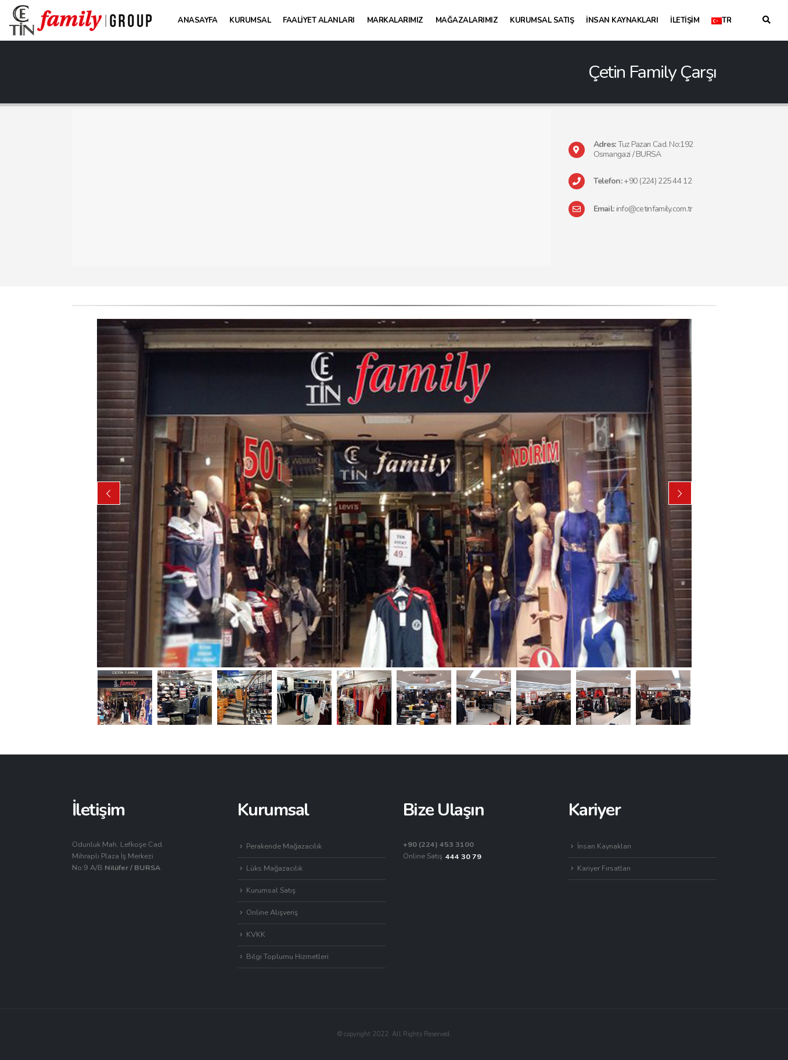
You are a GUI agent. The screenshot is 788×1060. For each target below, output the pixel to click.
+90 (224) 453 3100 (438, 844)
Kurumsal (250, 20)
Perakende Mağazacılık (284, 846)
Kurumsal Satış (542, 20)
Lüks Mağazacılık (274, 868)
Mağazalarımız (467, 20)
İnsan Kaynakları (622, 20)
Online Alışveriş (272, 912)
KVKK (255, 934)
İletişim (684, 20)
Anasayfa (197, 20)
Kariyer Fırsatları (604, 868)
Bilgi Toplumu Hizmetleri (287, 956)
